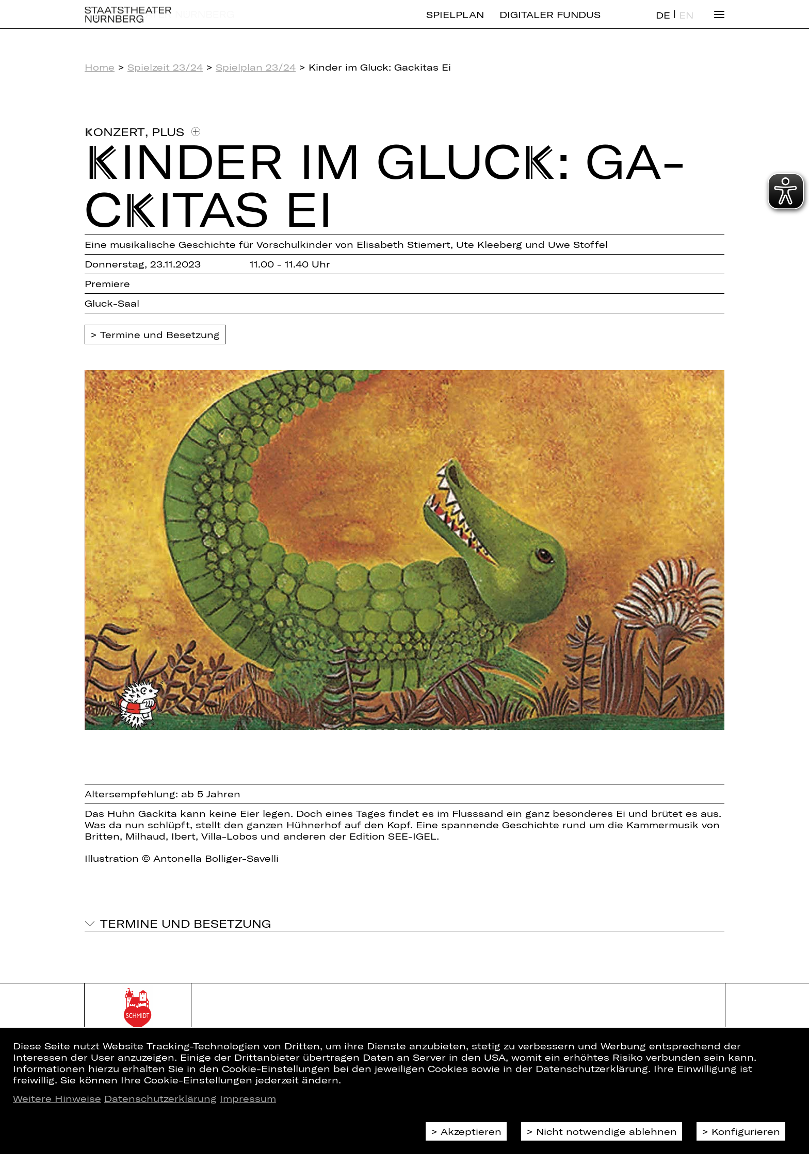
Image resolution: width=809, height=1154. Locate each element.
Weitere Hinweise (57, 1098)
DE (663, 23)
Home (100, 67)
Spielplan (455, 23)
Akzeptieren (471, 1131)
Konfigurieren (745, 1131)
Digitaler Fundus (550, 23)
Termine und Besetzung (160, 334)
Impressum (248, 1098)
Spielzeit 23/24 (165, 67)
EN (686, 23)
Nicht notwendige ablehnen (606, 1131)
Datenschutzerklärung (160, 1098)
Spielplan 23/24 (256, 67)
